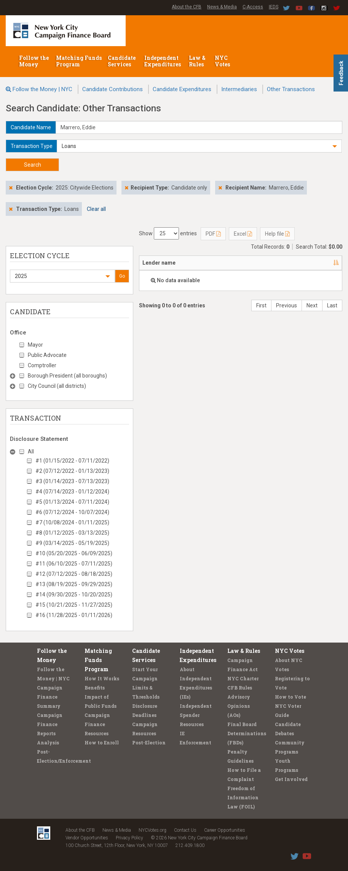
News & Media (222, 7)
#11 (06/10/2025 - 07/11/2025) (73, 564)
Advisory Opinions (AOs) (238, 706)
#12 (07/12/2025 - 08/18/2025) (73, 574)
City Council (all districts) (57, 386)
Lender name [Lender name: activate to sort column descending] (159, 263)
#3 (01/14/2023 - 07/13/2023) (72, 481)
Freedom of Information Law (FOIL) (243, 797)
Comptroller (42, 365)
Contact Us (185, 830)
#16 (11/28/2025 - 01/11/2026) (73, 615)
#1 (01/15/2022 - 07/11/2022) (72, 461)
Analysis (48, 742)
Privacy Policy (129, 837)
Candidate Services (122, 61)
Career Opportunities (224, 830)
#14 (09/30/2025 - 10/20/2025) (73, 594)
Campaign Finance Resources (97, 724)
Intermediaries (239, 89)
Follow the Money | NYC (42, 89)
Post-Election (149, 742)
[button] (199, 146)
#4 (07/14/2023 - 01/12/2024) (72, 492)
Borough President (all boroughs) (67, 376)
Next (312, 305)
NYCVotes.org (152, 830)
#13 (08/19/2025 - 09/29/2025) (73, 584)
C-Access (253, 7)
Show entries (168, 233)
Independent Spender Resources (196, 715)
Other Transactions (291, 89)
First (261, 305)
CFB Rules (239, 688)
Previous (286, 305)
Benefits (95, 688)
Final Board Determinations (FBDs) (246, 733)
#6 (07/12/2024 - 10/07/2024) (72, 512)
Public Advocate (47, 355)
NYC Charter (243, 678)
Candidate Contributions (112, 89)
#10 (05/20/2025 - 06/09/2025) (73, 553)
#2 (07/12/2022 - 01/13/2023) (72, 471)
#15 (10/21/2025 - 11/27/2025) (73, 605)
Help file (277, 234)
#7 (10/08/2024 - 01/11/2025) (72, 522)
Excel (243, 234)
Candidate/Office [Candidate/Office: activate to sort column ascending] (229, 263)
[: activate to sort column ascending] (332, 263)
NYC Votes (223, 61)
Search (32, 165)
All (31, 451)
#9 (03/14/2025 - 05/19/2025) (72, 543)
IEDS (273, 7)
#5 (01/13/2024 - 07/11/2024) (72, 502)
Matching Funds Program (79, 61)
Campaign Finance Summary (49, 697)
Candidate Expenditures (182, 89)
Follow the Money (34, 61)
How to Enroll (102, 742)
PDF (213, 234)
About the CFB (186, 7)
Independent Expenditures (163, 61)
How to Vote (290, 697)
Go (122, 276)
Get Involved (291, 779)
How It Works (102, 678)
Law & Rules (197, 61)
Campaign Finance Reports (49, 724)
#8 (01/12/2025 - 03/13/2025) (72, 533)
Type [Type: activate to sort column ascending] (293, 263)
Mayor (35, 345)
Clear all (96, 209)
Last (332, 305)
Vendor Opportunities (86, 837)
